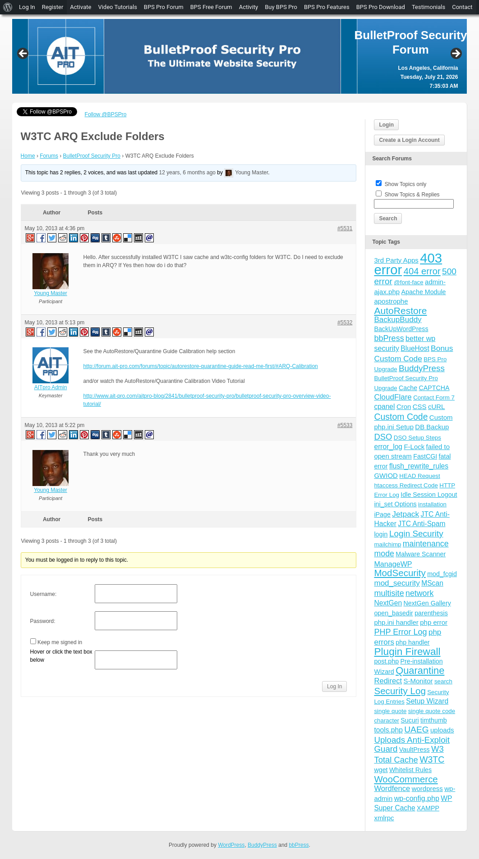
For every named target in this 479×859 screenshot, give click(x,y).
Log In (334, 686)
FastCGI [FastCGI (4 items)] (425, 456)
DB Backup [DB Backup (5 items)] (432, 427)
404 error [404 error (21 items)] (422, 271)
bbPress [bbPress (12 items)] (389, 338)
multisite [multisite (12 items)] (389, 593)
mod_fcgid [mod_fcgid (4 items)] (442, 573)
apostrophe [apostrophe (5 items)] (391, 301)
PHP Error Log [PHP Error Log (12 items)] (400, 631)
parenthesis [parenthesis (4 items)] (431, 613)
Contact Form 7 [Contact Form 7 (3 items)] (434, 397)
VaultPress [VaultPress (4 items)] (414, 749)
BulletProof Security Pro (91, 156)
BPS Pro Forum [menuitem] (164, 7)
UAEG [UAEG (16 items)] (416, 729)
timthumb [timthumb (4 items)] (433, 720)
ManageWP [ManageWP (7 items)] (393, 564)
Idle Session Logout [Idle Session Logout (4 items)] (429, 494)
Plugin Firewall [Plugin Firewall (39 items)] (407, 651)
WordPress (231, 845)
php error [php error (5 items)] (433, 622)
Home (28, 156)
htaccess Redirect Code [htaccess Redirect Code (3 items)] (406, 485)
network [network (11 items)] (419, 593)
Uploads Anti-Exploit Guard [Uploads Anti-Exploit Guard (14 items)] (412, 744)
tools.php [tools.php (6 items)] (388, 730)
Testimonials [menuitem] (428, 7)
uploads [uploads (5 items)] (442, 730)
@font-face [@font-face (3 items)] (408, 282)
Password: (42, 621)
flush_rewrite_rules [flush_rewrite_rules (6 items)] (418, 466)
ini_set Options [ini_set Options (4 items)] (395, 504)
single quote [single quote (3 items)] (390, 711)
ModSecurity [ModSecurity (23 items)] (399, 573)
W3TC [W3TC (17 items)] (431, 759)
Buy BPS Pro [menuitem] (281, 7)
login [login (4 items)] (380, 534)
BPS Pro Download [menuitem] (380, 7)
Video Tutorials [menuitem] (117, 7)
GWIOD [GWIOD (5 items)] (386, 475)
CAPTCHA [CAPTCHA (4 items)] (434, 387)
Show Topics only (406, 184)
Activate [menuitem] (80, 7)
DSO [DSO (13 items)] (383, 436)
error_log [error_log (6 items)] (388, 446)
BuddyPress (262, 845)
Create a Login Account (409, 140)
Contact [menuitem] (462, 7)
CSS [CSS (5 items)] (420, 406)
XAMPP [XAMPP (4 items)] (428, 808)
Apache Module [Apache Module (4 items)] (423, 291)
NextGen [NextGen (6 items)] (388, 603)
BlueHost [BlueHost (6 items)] (415, 348)
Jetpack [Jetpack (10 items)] (405, 513)
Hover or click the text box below (61, 656)
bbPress (299, 845)
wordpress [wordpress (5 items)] (427, 788)
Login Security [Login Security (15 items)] (416, 533)
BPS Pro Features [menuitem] (327, 7)
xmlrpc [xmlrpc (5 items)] (384, 818)
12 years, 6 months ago (187, 173)
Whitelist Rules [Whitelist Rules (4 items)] (410, 769)
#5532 (344, 322)
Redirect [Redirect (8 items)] (388, 681)
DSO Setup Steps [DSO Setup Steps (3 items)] (417, 437)
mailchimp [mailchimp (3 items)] (387, 544)
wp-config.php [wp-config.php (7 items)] (416, 798)
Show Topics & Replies (412, 194)
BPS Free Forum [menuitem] (211, 7)
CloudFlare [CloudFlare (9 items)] (392, 397)
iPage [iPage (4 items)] (382, 514)
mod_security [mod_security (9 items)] (396, 583)
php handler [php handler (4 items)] (412, 642)
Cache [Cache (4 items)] (408, 387)
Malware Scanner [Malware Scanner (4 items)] (421, 554)
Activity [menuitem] (248, 7)
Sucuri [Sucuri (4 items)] (410, 720)
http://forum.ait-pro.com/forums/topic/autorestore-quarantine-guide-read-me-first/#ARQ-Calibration (200, 366)
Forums (49, 156)
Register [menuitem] (53, 7)
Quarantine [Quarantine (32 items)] (420, 670)
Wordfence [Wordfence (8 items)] (392, 788)
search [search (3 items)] (443, 681)
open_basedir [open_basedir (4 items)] (393, 613)
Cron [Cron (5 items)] (403, 406)
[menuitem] (8, 7)
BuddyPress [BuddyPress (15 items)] (422, 368)
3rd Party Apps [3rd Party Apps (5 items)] (396, 260)
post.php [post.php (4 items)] (386, 661)
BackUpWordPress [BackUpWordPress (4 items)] (401, 328)
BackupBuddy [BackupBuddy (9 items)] (397, 319)
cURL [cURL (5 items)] (436, 406)
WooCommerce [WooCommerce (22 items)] (406, 779)
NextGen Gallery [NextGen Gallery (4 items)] (427, 603)
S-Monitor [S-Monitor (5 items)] (418, 681)
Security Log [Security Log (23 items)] (399, 691)
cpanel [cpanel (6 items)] (384, 406)
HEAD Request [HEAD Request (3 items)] (419, 476)
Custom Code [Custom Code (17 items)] (401, 417)
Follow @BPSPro (106, 114)
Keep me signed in (59, 642)
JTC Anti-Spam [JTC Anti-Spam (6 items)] (421, 523)
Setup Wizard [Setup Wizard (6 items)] (427, 701)
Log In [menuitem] (27, 7)
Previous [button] (23, 54)
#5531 (344, 228)
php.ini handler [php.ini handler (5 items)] (396, 622)
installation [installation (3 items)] (432, 504)
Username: (43, 594)
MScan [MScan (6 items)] (432, 583)
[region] (239, 56)
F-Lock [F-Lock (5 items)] (414, 446)
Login (386, 125)
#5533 (344, 425)
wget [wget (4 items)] (380, 769)
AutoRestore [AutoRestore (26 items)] (400, 310)
